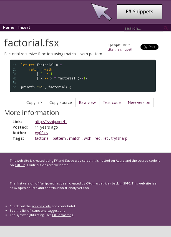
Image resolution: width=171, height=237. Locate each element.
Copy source (60, 102)
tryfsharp (119, 138)
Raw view (87, 102)
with (88, 138)
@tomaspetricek (98, 183)
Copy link (34, 102)
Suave (69, 160)
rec (98, 138)
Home (8, 27)
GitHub (20, 165)
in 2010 (125, 183)
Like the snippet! (119, 49)
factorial (43, 138)
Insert (24, 27)
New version (139, 102)
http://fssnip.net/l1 (51, 121)
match (75, 138)
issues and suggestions (48, 210)
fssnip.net (46, 183)
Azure (120, 160)
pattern (60, 138)
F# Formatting (62, 215)
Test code (112, 102)
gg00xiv (41, 132)
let (106, 138)
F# (56, 160)
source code (41, 206)
